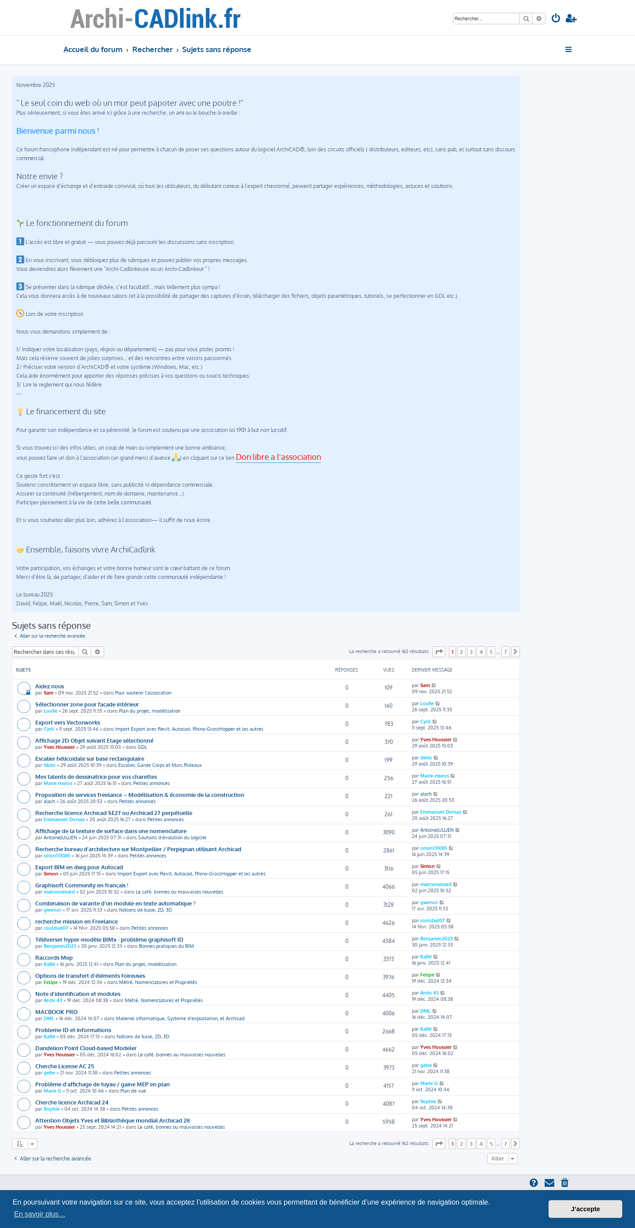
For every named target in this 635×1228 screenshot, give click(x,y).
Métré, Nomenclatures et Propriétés (158, 982)
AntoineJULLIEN (60, 837)
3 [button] (471, 651)
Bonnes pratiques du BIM (166, 946)
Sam (48, 693)
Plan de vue (133, 1091)
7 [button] (505, 651)
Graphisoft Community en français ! (81, 885)
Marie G (52, 1091)
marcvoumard (59, 892)
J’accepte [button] (585, 1209)
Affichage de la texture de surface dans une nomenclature (111, 830)
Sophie (52, 1109)
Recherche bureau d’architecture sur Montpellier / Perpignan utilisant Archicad (138, 848)
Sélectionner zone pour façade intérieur (87, 704)
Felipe (51, 982)
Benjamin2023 (60, 946)
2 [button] (461, 651)
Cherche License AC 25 (64, 1066)
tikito (50, 765)
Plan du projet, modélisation (149, 711)
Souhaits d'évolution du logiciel (172, 837)
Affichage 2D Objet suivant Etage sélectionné (94, 740)
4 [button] (481, 651)
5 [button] (491, 651)
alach (49, 801)
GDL (142, 747)
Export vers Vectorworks (67, 722)
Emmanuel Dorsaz (64, 819)
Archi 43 (53, 1000)
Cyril (49, 729)
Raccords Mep (54, 957)
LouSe (50, 711)
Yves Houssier (59, 747)
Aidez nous (49, 686)
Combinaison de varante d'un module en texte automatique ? (115, 903)
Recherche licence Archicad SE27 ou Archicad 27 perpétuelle (113, 812)
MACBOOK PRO (56, 1011)
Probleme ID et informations (73, 1029)
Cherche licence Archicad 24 (71, 1102)
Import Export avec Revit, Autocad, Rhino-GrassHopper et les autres (189, 729)
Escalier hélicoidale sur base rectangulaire (89, 758)
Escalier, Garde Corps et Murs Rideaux (160, 765)
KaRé (49, 964)
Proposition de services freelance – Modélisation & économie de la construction (139, 794)
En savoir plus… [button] (40, 1214)
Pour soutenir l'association (143, 693)
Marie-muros (58, 783)
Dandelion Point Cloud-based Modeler (86, 1047)
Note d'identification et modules (77, 993)
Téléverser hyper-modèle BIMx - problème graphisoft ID (109, 939)
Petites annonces (151, 783)
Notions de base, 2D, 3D (145, 910)
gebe (49, 1073)
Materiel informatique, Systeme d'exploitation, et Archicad (180, 1018)
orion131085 (57, 855)
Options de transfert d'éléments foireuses (90, 975)
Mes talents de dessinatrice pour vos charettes (96, 776)
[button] (438, 651)
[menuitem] (556, 19)
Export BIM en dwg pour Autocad (79, 867)
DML (49, 1018)
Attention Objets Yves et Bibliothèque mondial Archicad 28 (112, 1120)
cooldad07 (56, 928)
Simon (51, 874)
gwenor (52, 910)
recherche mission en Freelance (76, 921)
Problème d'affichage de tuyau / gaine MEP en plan (102, 1084)
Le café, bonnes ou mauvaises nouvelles (179, 892)
